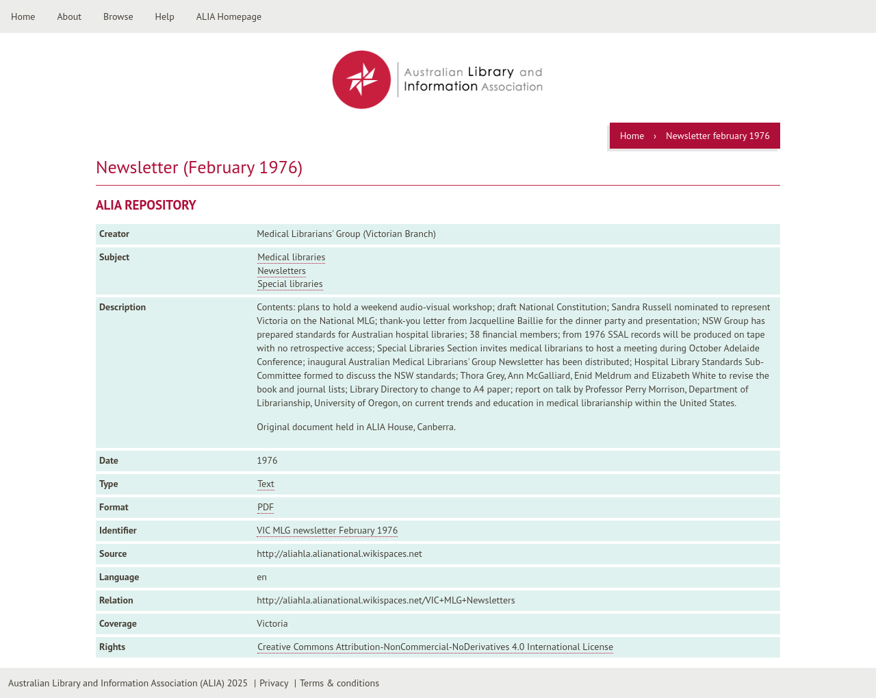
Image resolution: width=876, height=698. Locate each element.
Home (23, 16)
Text (265, 483)
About (69, 16)
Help (165, 16)
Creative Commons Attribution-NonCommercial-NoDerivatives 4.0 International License (435, 646)
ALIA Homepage (228, 16)
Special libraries (289, 283)
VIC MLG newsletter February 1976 (327, 530)
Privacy (273, 683)
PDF (265, 507)
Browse (118, 16)
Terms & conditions (339, 683)
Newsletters (281, 270)
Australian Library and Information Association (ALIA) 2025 (128, 683)
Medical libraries (291, 257)
